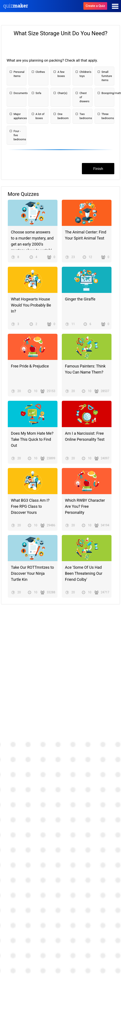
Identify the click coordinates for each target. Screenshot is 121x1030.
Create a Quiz (95, 6)
